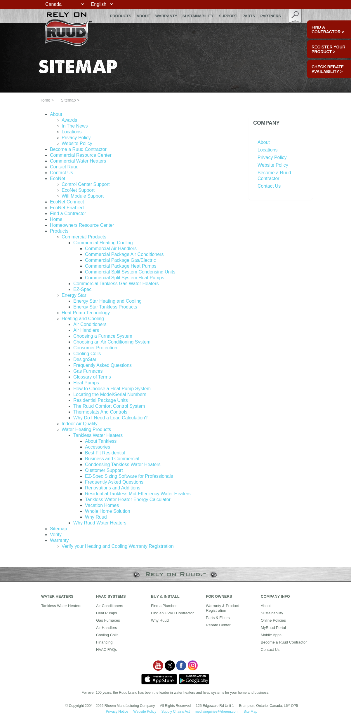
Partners (270, 16)
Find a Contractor (68, 213)
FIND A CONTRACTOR (328, 29)
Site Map (250, 711)
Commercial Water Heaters (78, 160)
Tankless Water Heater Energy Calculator (128, 499)
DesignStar (84, 359)
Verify (56, 534)
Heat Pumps (86, 382)
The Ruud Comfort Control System (109, 406)
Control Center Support (86, 184)
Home (44, 100)
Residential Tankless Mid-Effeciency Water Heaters (138, 493)
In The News (75, 125)
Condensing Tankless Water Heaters (123, 464)
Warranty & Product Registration (222, 608)
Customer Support (104, 470)
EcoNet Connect (67, 201)
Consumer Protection (95, 347)
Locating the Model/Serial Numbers (109, 394)
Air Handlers (86, 330)
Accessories (97, 446)
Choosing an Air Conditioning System (111, 341)
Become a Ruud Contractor (78, 149)
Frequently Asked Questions (102, 365)
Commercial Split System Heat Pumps (124, 277)
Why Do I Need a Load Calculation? (110, 417)
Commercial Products (84, 236)
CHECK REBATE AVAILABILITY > (328, 69)
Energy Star (74, 295)
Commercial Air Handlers (111, 248)
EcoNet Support (78, 190)
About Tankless (101, 441)
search (295, 16)
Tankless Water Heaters (98, 435)
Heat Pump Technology (86, 312)
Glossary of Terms (92, 376)
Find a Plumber (164, 606)
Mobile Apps (271, 635)
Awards (69, 120)
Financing (104, 642)
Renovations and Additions (112, 487)
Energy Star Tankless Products (105, 306)
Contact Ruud (64, 166)
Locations (72, 131)
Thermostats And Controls (100, 411)
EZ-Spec (82, 289)
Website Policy (77, 143)
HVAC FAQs (106, 649)
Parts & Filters (218, 618)
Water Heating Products (86, 429)
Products (59, 231)
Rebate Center (218, 625)
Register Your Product (328, 49)
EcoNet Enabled (67, 207)
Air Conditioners (90, 324)
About (143, 16)
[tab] (280, 123)
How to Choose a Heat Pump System (112, 388)
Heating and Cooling (83, 318)
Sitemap (58, 528)
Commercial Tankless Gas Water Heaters (116, 283)
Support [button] (228, 16)
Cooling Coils (87, 353)
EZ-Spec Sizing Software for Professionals (129, 476)
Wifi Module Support (83, 195)
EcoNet (57, 178)
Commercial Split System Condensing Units (130, 271)
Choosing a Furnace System (102, 336)
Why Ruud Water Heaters (99, 522)
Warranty (166, 16)
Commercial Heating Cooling (103, 242)
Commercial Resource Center (81, 155)
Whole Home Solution (107, 511)
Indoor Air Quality (80, 423)
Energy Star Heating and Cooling (107, 301)
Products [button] (120, 16)
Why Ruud (96, 517)
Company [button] (266, 123)
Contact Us (61, 172)
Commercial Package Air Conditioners (124, 254)
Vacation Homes (102, 505)
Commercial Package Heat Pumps (121, 266)
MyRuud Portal (273, 627)
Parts (248, 16)
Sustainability (198, 16)
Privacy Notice (117, 711)
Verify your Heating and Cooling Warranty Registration (118, 546)
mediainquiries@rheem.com (217, 711)
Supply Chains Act (175, 711)
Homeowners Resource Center (82, 225)
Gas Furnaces (87, 371)
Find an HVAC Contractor (172, 613)
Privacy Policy (76, 137)
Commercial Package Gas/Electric (120, 260)
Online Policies (273, 620)
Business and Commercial (112, 458)
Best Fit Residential (105, 452)
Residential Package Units (100, 400)
